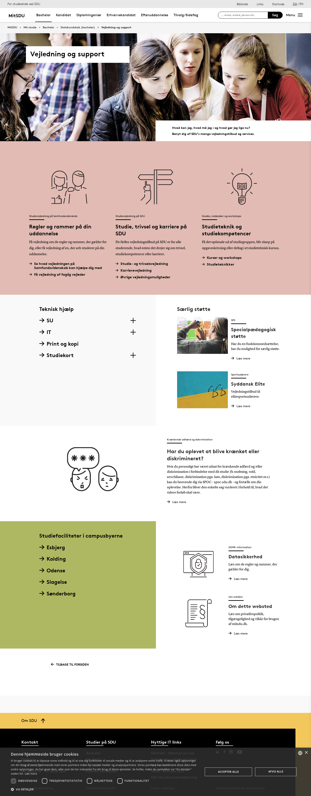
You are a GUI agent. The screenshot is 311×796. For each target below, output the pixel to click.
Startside (278, 4)
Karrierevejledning (135, 270)
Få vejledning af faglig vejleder (58, 274)
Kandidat (63, 15)
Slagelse (53, 582)
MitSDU (12, 27)
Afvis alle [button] (275, 771)
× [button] (306, 752)
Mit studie (30, 27)
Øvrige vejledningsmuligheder (144, 277)
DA (295, 4)
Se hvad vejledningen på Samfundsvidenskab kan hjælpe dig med (67, 266)
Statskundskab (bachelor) (77, 27)
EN (301, 4)
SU (46, 320)
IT (45, 332)
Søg (275, 15)
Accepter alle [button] (228, 772)
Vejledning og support (116, 27)
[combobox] (300, 753)
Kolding (52, 559)
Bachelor (43, 15)
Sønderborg (57, 593)
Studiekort (56, 355)
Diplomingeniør (88, 15)
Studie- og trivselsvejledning (143, 264)
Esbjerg (52, 547)
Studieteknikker (219, 264)
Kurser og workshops (223, 258)
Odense (52, 570)
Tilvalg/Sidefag (186, 15)
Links (260, 4)
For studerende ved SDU (24, 4)
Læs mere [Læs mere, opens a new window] (31, 773)
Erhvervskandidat (121, 15)
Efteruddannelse (154, 15)
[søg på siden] (244, 15)
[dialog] (155, 772)
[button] (104, 789)
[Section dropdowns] (133, 320)
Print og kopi (59, 344)
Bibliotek (242, 4)
